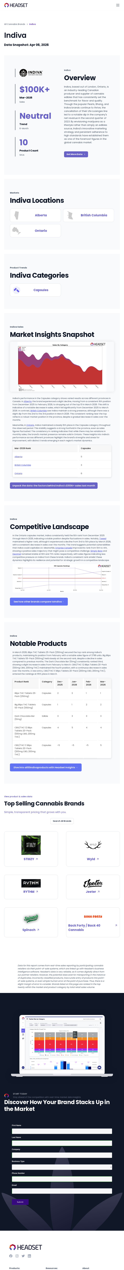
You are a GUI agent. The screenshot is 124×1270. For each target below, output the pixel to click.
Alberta (27, 401)
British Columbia (38, 410)
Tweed (102, 538)
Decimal (17, 554)
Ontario (30, 425)
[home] (16, 5)
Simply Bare (96, 550)
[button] (117, 5)
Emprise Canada (63, 547)
